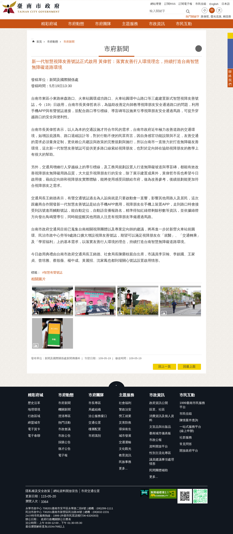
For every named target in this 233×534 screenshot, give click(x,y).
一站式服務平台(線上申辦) (190, 429)
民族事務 (125, 462)
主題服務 (130, 23)
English (213, 3)
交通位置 (94, 422)
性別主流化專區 (160, 453)
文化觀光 (125, 449)
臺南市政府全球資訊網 (32, 7)
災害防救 (125, 422)
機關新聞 (64, 409)
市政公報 (155, 440)
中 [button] (212, 10)
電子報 (63, 455)
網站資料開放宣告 (65, 491)
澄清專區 (64, 416)
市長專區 (94, 403)
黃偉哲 (205, 16)
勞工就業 (125, 416)
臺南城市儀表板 (160, 433)
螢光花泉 (216, 16)
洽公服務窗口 (97, 416)
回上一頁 (164, 366)
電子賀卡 (34, 429)
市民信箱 (200, 3)
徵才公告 (64, 449)
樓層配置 (94, 429)
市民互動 (184, 23)
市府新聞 (69, 41)
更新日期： (33, 496)
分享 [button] (226, 8)
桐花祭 (227, 16)
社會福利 (125, 403)
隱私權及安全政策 (37, 491)
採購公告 (64, 442)
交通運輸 (125, 442)
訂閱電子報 (185, 3)
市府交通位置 (90, 491)
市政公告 (64, 435)
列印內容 (198, 48)
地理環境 (34, 409)
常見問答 (185, 444)
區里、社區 (157, 409)
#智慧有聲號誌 (52, 272)
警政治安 (125, 409)
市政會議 (64, 429)
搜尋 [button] (188, 11)
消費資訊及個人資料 (161, 418)
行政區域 (34, 416)
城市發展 (125, 435)
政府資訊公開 (158, 403)
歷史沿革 (34, 403)
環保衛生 (125, 429)
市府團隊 (103, 23)
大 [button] (219, 10)
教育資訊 (125, 455)
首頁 (39, 41)
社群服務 (185, 437)
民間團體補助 (158, 470)
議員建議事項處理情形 (161, 461)
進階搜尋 (195, 11)
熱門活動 (64, 422)
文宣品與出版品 (160, 427)
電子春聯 (34, 435)
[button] (52, 301)
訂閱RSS (169, 3)
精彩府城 (49, 23)
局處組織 (94, 409)
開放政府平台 (188, 450)
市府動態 (76, 23)
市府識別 (94, 435)
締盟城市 (34, 422)
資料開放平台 (158, 446)
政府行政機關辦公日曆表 (56, 519)
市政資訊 (157, 23)
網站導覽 (155, 3)
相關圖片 (38, 279)
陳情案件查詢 (188, 420)
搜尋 (151, 10)
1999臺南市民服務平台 (192, 405)
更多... (123, 468)
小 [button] (204, 10)
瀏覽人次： (33, 501)
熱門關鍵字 (192, 16)
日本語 (226, 3)
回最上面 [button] (189, 366)
